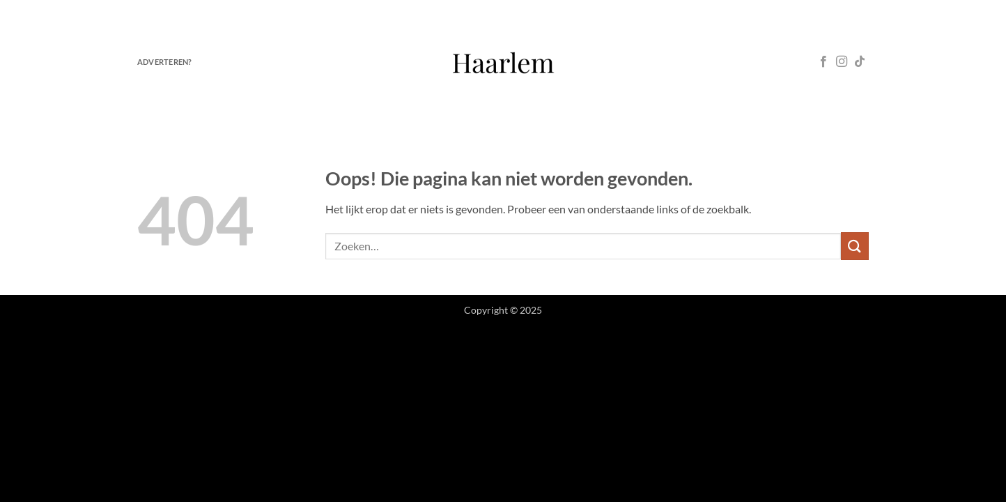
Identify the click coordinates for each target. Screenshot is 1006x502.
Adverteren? (164, 61)
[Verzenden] (855, 245)
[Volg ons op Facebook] (823, 62)
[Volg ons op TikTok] (859, 62)
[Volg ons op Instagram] (841, 62)
